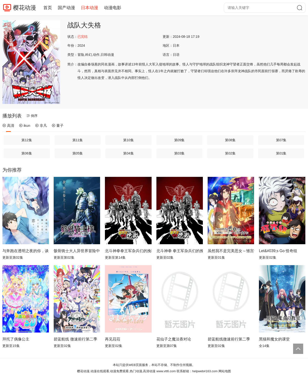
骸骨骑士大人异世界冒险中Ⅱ (77, 251)
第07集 (281, 140)
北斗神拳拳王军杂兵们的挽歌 (128, 251)
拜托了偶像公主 (15, 339)
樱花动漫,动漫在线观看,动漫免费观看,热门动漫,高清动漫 (116, 371)
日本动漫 (89, 7)
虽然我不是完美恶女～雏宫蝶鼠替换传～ (231, 251)
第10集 (128, 140)
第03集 (179, 153)
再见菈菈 (112, 339)
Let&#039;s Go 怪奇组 (278, 251)
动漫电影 (112, 7)
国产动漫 (66, 7)
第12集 (26, 140)
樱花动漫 (24, 7)
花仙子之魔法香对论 (173, 339)
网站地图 (224, 371)
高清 (8, 125)
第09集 (179, 140)
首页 (47, 7)
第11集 (77, 140)
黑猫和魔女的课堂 (274, 339)
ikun (24, 125)
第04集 (128, 153)
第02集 (230, 153)
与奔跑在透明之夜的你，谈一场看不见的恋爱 (25, 251)
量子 (58, 125)
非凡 (41, 125)
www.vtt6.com (166, 371)
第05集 (77, 153)
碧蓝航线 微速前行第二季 (75, 339)
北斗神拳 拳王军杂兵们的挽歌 (179, 251)
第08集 (230, 140)
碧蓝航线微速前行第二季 (229, 339)
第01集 (281, 153)
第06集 (26, 153)
